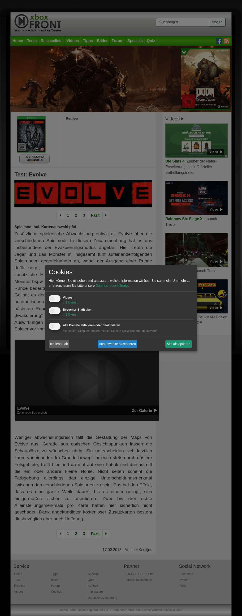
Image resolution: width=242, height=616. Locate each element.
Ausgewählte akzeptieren (117, 344)
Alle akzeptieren (178, 344)
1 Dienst (70, 302)
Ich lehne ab (59, 344)
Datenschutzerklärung (111, 286)
